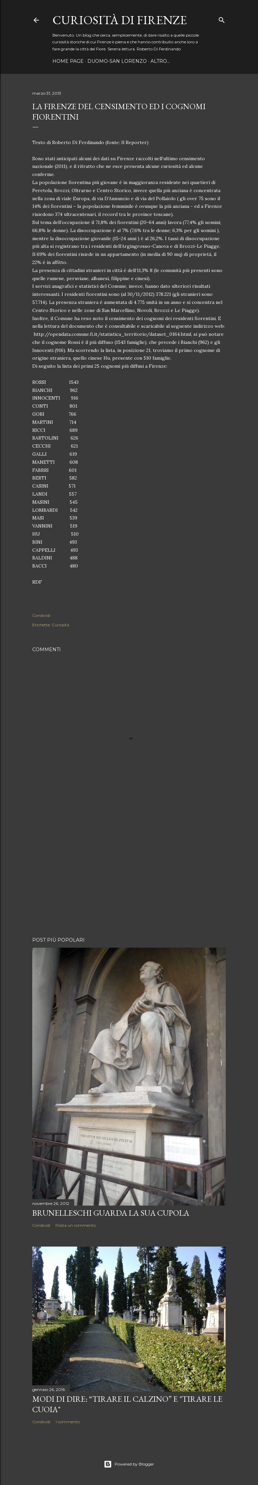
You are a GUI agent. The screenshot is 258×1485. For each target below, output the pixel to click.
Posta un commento (75, 1225)
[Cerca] (222, 18)
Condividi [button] (41, 615)
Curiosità (60, 624)
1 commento (67, 1421)
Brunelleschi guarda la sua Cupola (110, 1213)
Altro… (160, 61)
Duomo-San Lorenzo (117, 61)
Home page (68, 61)
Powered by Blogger (129, 1464)
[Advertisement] (129, 873)
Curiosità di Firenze (119, 20)
